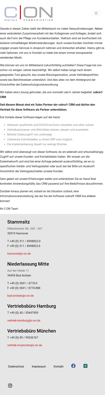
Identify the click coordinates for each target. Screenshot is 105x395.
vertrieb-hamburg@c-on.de (23, 320)
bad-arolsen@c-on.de (20, 295)
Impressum (39, 366)
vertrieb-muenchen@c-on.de (24, 345)
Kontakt (58, 366)
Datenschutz (16, 366)
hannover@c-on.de (19, 253)
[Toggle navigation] (96, 13)
